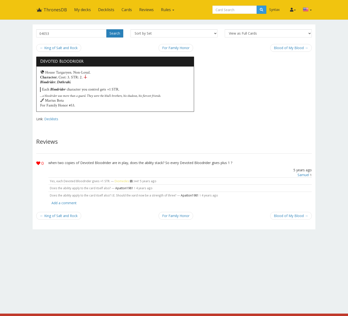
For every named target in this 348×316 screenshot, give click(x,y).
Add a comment (64, 203)
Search (114, 33)
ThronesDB (51, 10)
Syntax (274, 9)
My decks (82, 9)
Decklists (106, 9)
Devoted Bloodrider (61, 61)
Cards (127, 9)
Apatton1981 (124, 188)
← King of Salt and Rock (59, 47)
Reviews (146, 9)
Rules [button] (167, 9)
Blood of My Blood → (291, 47)
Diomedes (122, 181)
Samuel (303, 175)
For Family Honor (175, 47)
